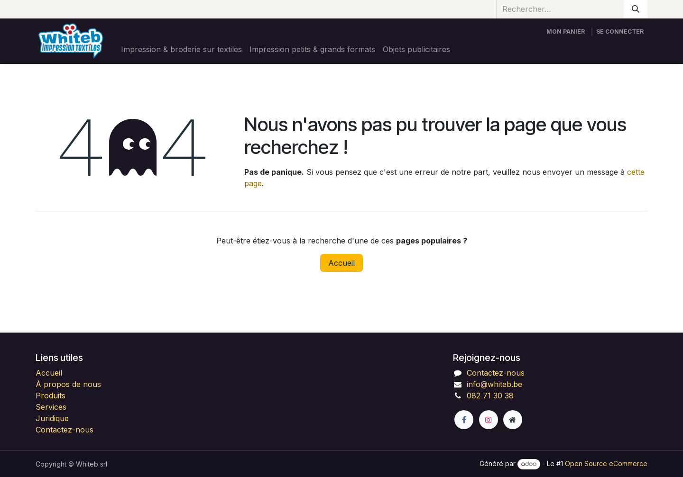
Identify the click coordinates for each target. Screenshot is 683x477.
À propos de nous (68, 384)
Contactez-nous (64, 429)
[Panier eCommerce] (566, 32)
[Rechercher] (635, 9)
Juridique (52, 418)
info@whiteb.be (494, 384)
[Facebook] (463, 419)
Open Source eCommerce (606, 463)
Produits (50, 395)
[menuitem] (181, 49)
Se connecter (620, 31)
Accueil (341, 263)
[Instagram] (488, 419)
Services (51, 407)
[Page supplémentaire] (512, 419)
